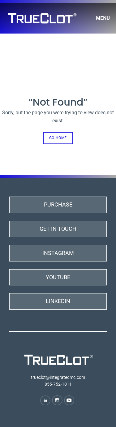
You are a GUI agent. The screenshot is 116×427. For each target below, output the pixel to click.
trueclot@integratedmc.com (58, 377)
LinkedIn (58, 301)
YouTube (58, 277)
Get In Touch (58, 228)
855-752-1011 (58, 384)
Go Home (58, 138)
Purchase (58, 204)
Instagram (58, 253)
